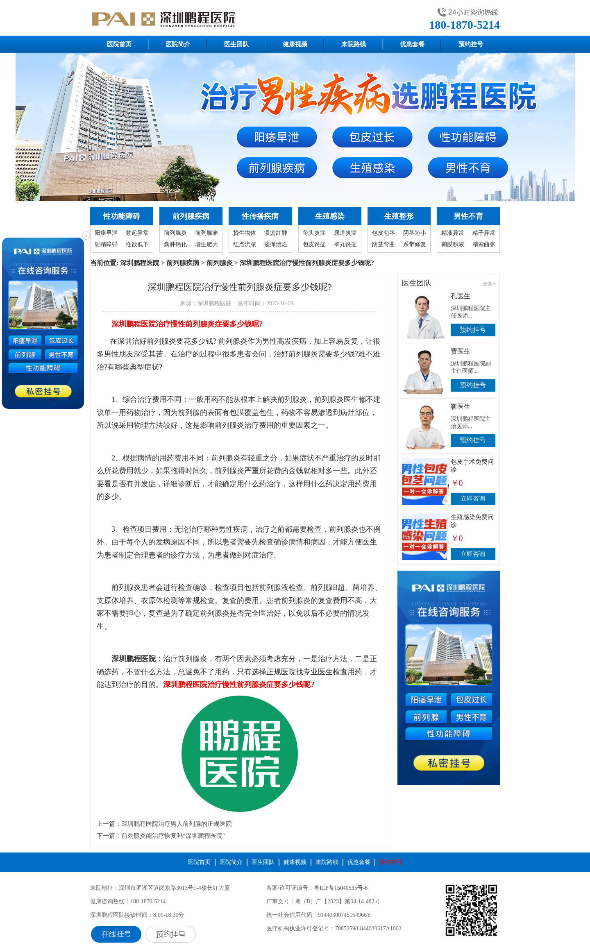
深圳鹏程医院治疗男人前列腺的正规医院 (176, 824)
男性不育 (468, 216)
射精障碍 (106, 244)
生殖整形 (399, 216)
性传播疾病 (260, 216)
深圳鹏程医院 (139, 262)
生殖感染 (330, 216)
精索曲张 (483, 244)
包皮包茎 (383, 233)
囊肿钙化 (175, 244)
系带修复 (414, 244)
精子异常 (483, 233)
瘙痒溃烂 (275, 244)
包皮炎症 (314, 244)
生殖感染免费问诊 (472, 521)
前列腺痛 (206, 233)
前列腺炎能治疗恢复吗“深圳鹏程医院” (173, 835)
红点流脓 (244, 244)
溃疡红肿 (275, 233)
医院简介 (178, 44)
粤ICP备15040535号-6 (341, 888)
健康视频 (295, 44)
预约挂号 (470, 44)
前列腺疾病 (190, 216)
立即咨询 (473, 498)
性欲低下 (137, 244)
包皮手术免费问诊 (472, 465)
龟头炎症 (314, 233)
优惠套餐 (412, 44)
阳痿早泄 (106, 233)
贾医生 (460, 351)
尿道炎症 (345, 233)
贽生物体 (244, 233)
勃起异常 (137, 233)
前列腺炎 (175, 233)
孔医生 (460, 295)
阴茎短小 (414, 233)
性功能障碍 (121, 216)
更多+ (489, 284)
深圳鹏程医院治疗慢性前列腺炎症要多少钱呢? (187, 324)
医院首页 (119, 44)
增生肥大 (206, 244)
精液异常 (452, 233)
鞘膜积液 (452, 244)
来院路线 (353, 44)
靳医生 (460, 406)
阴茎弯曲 (383, 244)
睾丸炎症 (345, 244)
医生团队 (236, 44)
